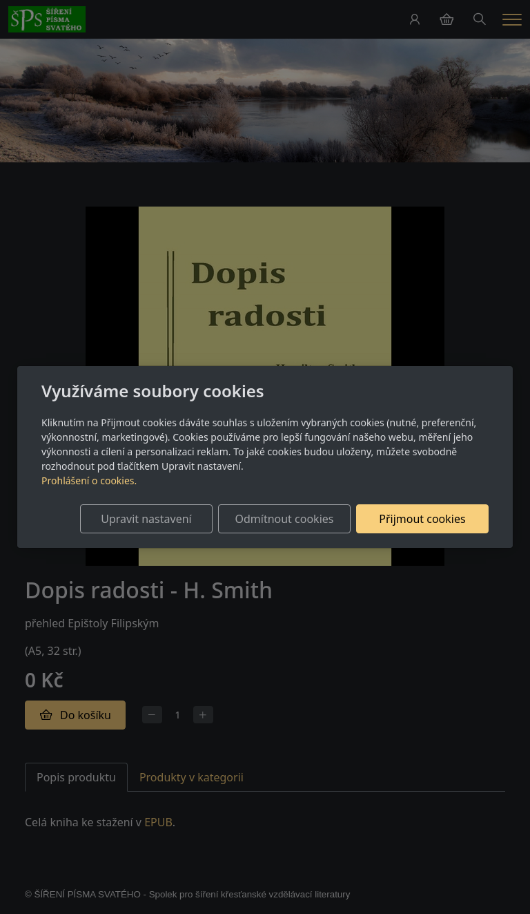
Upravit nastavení (146, 518)
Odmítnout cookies (284, 518)
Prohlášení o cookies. (89, 480)
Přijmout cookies (422, 518)
